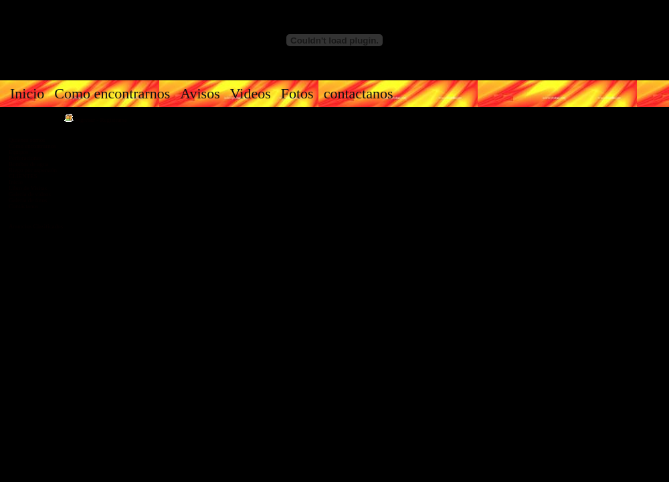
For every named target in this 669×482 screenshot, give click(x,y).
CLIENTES (23, 176)
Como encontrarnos (112, 93)
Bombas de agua (28, 164)
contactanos (358, 93)
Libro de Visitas (28, 188)
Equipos (19, 152)
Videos (250, 93)
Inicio (27, 93)
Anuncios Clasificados (36, 226)
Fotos (297, 93)
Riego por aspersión (33, 170)
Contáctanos (24, 206)
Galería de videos (30, 194)
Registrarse (114, 119)
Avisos (200, 93)
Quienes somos (27, 140)
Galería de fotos (28, 200)
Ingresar (85, 119)
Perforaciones (25, 158)
